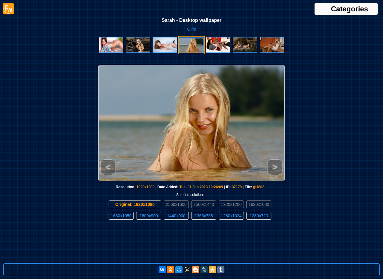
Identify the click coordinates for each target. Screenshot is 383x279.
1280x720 (259, 215)
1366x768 (203, 215)
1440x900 (176, 215)
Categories (349, 9)
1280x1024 (231, 215)
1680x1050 (121, 215)
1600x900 (148, 215)
